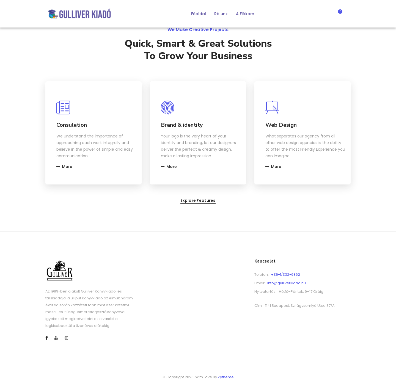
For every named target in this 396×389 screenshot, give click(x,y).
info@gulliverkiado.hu (286, 283)
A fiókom (245, 13)
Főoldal (198, 13)
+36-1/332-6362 (285, 274)
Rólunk (221, 13)
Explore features (197, 200)
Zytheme (226, 377)
